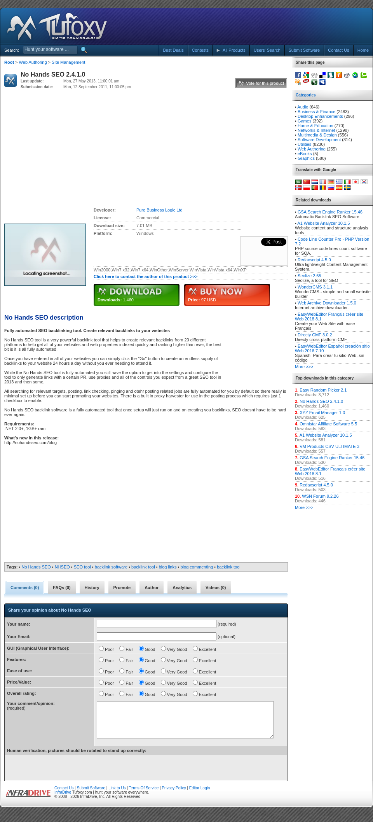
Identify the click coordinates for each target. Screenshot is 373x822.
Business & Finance (316, 111)
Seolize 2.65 (309, 275)
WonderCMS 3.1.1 (315, 287)
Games (304, 121)
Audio (302, 107)
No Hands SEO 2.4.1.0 (321, 401)
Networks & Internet (316, 130)
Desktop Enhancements (320, 116)
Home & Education (315, 125)
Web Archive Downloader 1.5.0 (327, 303)
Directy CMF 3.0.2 (315, 334)
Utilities (304, 144)
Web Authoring (33, 62)
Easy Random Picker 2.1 (323, 390)
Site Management (68, 62)
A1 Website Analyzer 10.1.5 (323, 223)
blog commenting (196, 567)
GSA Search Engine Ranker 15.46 (330, 212)
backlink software (111, 567)
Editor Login (199, 795)
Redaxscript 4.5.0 (314, 259)
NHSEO (62, 567)
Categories (306, 95)
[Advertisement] (300, 26)
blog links (168, 567)
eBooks (305, 153)
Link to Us (116, 795)
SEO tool (82, 567)
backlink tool (143, 567)
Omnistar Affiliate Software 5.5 (328, 423)
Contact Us (63, 795)
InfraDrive (62, 799)
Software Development (319, 139)
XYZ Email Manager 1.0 (322, 412)
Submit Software (91, 795)
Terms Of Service (144, 795)
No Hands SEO (36, 567)
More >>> (304, 366)
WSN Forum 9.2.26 (320, 496)
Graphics (306, 158)
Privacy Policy (174, 795)
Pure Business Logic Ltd (159, 210)
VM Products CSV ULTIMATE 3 (329, 446)
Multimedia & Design (317, 135)
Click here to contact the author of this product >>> (145, 276)
